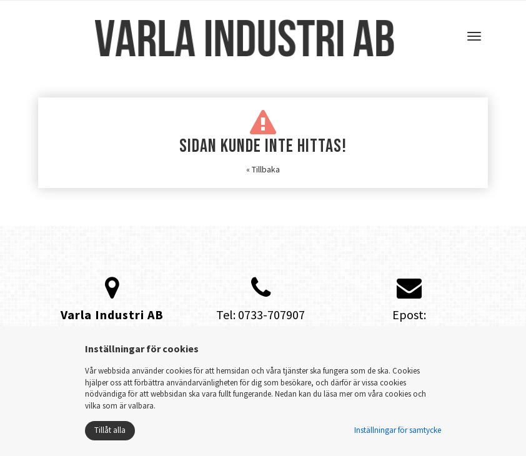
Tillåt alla (110, 430)
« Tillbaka (263, 169)
